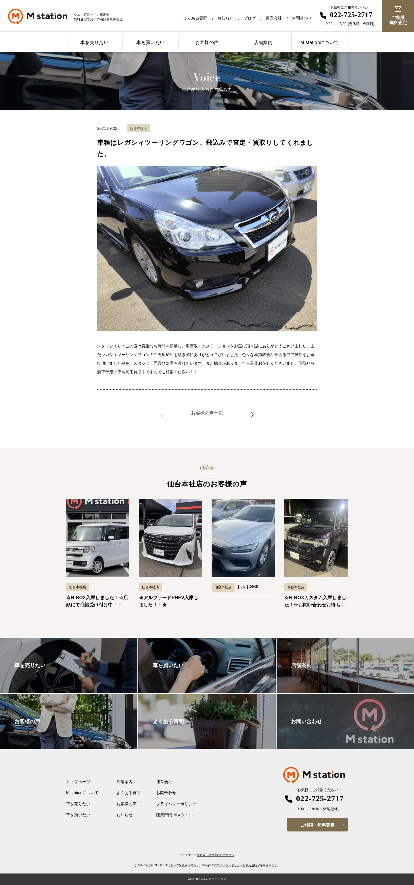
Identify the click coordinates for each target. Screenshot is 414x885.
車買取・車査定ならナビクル (215, 855)
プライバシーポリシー (176, 804)
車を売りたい (94, 42)
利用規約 (251, 865)
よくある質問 (195, 18)
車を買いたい (150, 42)
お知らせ (225, 18)
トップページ (78, 781)
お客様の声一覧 (207, 412)
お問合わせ (302, 18)
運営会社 (274, 18)
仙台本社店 (77, 587)
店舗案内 (263, 42)
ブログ (250, 18)
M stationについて (319, 42)
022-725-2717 (351, 15)
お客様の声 (207, 42)
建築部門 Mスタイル (174, 814)
